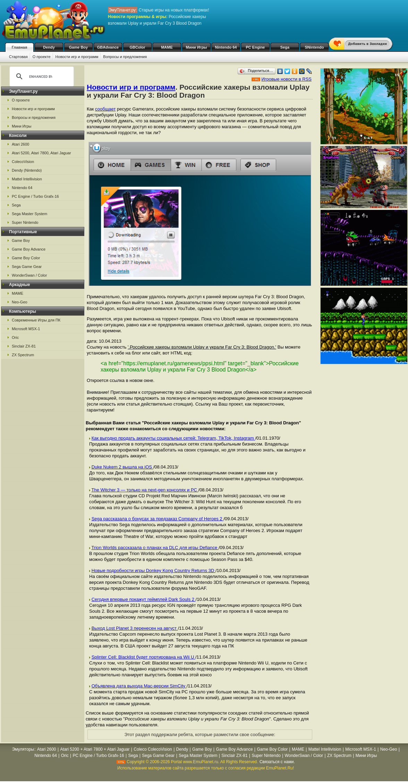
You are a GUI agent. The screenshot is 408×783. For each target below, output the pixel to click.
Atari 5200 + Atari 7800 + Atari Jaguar (94, 749)
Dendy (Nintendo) (27, 170)
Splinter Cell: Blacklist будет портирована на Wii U (143, 657)
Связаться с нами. (277, 761)
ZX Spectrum (23, 355)
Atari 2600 (20, 144)
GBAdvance (108, 47)
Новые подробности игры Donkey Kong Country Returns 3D (153, 570)
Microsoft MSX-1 (26, 329)
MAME (167, 47)
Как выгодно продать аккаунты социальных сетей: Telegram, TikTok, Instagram (173, 438)
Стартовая (18, 57)
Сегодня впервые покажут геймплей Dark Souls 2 (144, 599)
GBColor (137, 47)
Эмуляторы (23, 749)
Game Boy (78, 47)
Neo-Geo (19, 302)
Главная (19, 47)
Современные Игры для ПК (36, 320)
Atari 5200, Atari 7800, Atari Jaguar (41, 153)
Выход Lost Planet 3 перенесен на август (135, 628)
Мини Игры (196, 47)
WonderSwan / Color (29, 275)
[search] (40, 76)
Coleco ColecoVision (153, 749)
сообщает (105, 109)
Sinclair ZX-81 (24, 346)
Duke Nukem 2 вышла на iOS (122, 467)
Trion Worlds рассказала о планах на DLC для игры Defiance (155, 547)
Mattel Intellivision (27, 179)
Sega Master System (29, 214)
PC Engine (255, 47)
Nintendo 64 (226, 47)
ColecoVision (23, 162)
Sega (284, 47)
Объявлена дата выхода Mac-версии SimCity (139, 685)
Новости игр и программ (77, 57)
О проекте (42, 57)
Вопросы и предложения (125, 57)
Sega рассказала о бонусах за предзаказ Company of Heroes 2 (158, 518)
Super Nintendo (25, 222)
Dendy (49, 47)
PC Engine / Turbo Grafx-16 (35, 196)
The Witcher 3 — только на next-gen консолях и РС (144, 489)
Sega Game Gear (27, 266)
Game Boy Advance (28, 249)
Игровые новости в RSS (286, 79)
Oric (15, 337)
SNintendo (314, 47)
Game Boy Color (26, 258)
